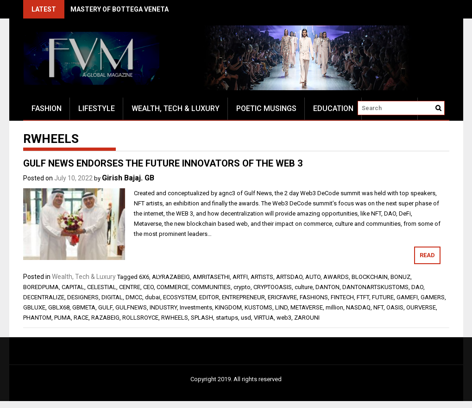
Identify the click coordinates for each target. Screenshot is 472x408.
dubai (152, 297)
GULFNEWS (131, 307)
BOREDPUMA (41, 287)
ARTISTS (262, 276)
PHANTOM (37, 317)
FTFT (363, 297)
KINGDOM (228, 307)
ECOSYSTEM (179, 297)
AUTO (313, 276)
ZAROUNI (307, 317)
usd (246, 317)
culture (304, 287)
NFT (378, 307)
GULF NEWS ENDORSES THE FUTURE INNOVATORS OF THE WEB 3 (162, 163)
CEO (148, 287)
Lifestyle (96, 108)
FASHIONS (314, 297)
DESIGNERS (83, 297)
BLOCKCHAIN (370, 276)
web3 (284, 317)
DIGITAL (112, 297)
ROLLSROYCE (140, 317)
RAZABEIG (105, 317)
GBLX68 (58, 307)
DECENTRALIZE (43, 297)
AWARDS (336, 276)
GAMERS (433, 297)
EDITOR (209, 297)
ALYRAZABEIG (171, 276)
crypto (242, 287)
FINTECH (342, 297)
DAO (417, 287)
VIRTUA (264, 317)
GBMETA (83, 307)
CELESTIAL (101, 287)
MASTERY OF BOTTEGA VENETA (119, 9)
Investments (196, 307)
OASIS (394, 307)
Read (427, 255)
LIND (281, 307)
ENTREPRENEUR (243, 297)
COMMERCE (173, 287)
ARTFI (240, 276)
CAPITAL (73, 287)
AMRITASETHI (211, 276)
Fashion (46, 108)
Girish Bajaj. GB (128, 177)
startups (227, 317)
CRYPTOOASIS (272, 287)
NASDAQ (358, 307)
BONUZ (400, 276)
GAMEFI (407, 297)
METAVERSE (306, 307)
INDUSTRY (163, 307)
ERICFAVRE (282, 297)
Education (333, 108)
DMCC (134, 297)
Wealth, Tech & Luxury (176, 108)
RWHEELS (174, 317)
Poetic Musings (266, 108)
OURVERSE (421, 307)
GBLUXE (34, 307)
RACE (81, 317)
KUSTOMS (258, 307)
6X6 (144, 276)
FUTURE (383, 297)
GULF (105, 307)
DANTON (327, 287)
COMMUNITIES (211, 287)
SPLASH (202, 317)
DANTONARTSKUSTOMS (375, 287)
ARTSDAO (289, 276)
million (334, 307)
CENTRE (129, 287)
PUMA (62, 317)
